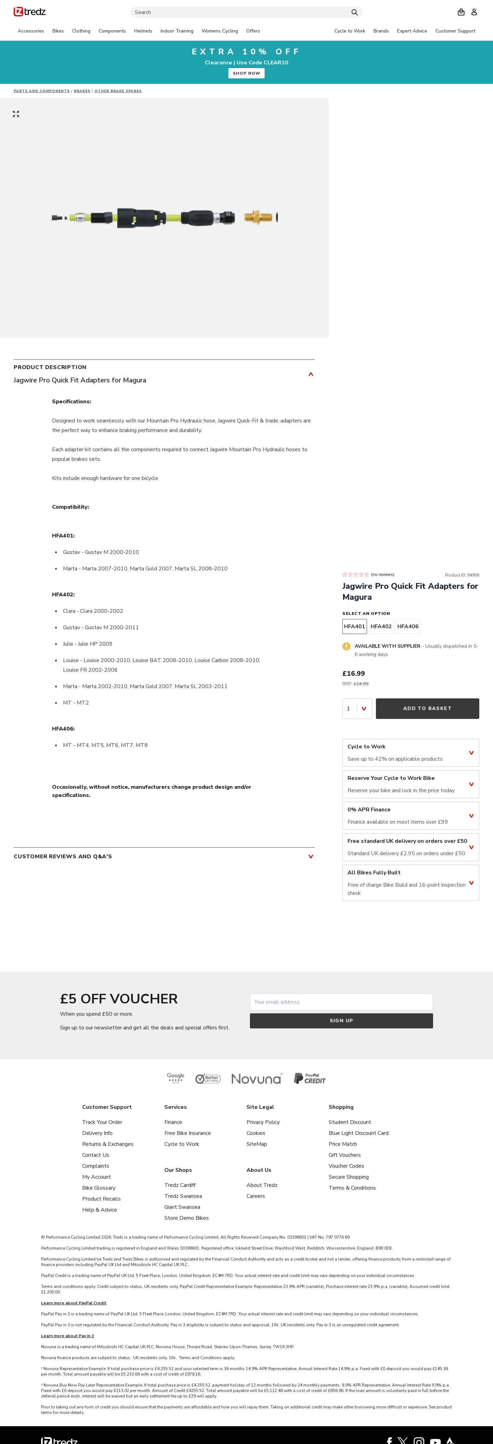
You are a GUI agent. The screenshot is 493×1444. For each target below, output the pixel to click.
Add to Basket (427, 708)
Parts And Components (42, 91)
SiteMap (256, 1144)
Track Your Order (102, 1122)
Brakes (82, 91)
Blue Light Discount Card (359, 1133)
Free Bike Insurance (187, 1133)
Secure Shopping (349, 1177)
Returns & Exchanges (108, 1144)
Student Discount (350, 1122)
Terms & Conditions (352, 1188)
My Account (96, 1177)
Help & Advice (99, 1210)
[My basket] (461, 12)
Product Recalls (101, 1199)
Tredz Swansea (183, 1196)
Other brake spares (118, 91)
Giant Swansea (182, 1207)
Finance (173, 1122)
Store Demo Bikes (186, 1218)
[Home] (30, 13)
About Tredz (262, 1185)
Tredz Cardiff (179, 1185)
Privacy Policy (263, 1122)
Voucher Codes (346, 1166)
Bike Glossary (98, 1188)
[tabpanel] (139, 31)
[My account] (474, 12)
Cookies (255, 1133)
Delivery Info (97, 1133)
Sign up (342, 1020)
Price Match (343, 1144)
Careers (255, 1196)
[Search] (246, 12)
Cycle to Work (181, 1144)
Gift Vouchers (345, 1155)
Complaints (95, 1166)
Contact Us (95, 1155)
